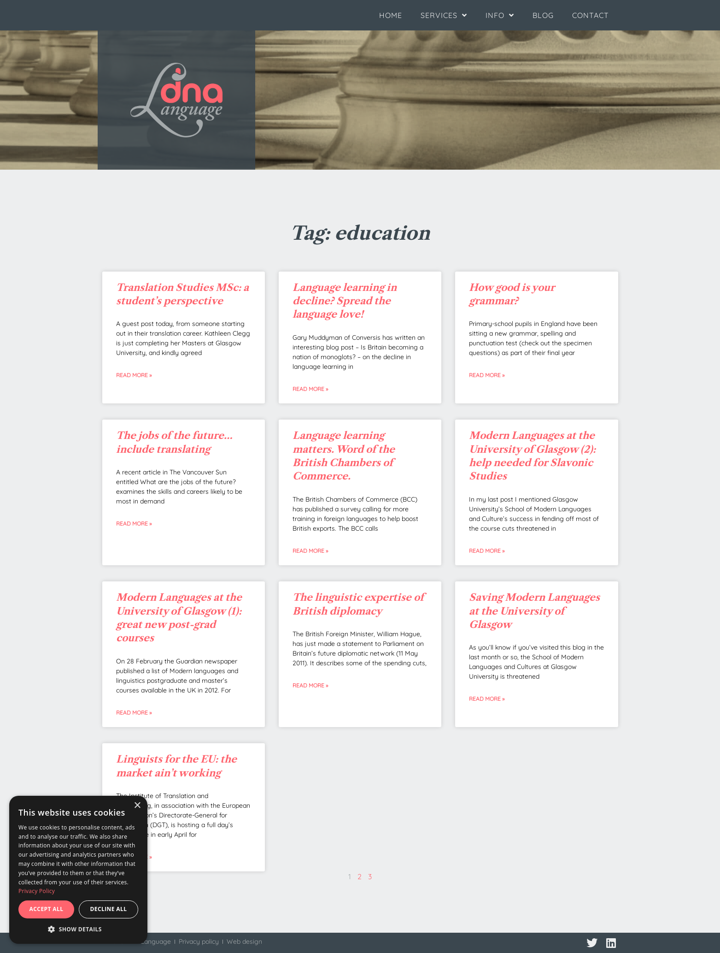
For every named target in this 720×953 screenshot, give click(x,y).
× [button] (137, 805)
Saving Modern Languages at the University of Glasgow (534, 611)
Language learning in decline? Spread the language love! (345, 301)
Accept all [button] (46, 909)
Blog (543, 15)
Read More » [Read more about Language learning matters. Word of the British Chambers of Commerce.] (310, 550)
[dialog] (78, 870)
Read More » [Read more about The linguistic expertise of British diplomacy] (310, 685)
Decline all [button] (108, 909)
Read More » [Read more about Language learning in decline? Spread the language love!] (310, 388)
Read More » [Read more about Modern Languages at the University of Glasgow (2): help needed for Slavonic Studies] (486, 550)
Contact (590, 15)
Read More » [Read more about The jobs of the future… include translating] (134, 523)
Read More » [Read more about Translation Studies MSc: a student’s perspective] (134, 375)
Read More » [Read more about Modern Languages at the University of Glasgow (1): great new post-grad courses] (134, 712)
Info (500, 15)
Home (390, 15)
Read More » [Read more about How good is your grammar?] (486, 375)
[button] (78, 929)
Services (444, 15)
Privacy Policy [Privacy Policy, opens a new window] (36, 891)
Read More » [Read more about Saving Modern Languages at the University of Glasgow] (486, 698)
